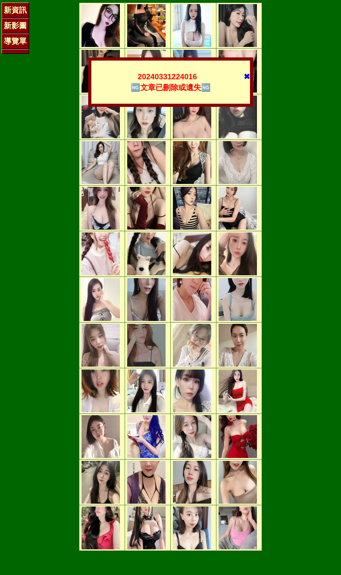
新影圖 (15, 25)
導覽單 (15, 41)
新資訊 (15, 10)
